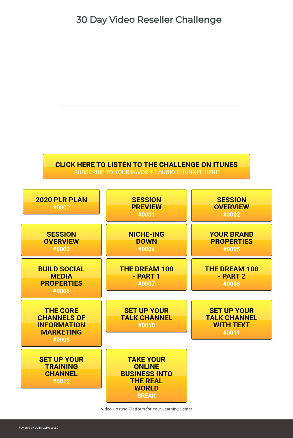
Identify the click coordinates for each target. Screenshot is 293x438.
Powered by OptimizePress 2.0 (38, 427)
